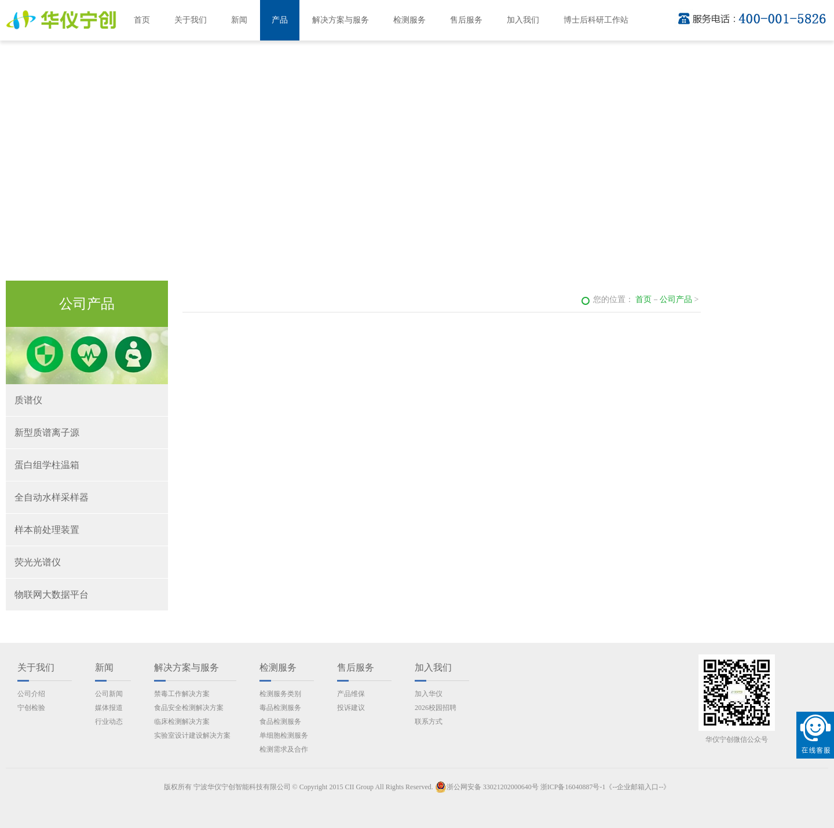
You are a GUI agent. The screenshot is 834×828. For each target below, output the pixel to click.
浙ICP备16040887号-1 (573, 787)
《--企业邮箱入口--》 (637, 787)
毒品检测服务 (280, 708)
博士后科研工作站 (596, 20)
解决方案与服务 (340, 20)
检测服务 (409, 20)
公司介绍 (31, 694)
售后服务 (466, 20)
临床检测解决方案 (182, 721)
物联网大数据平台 (51, 594)
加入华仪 (428, 694)
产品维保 (351, 694)
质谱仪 (28, 400)
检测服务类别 (280, 694)
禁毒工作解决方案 (182, 694)
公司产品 (676, 299)
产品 (280, 20)
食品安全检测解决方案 (189, 708)
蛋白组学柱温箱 (46, 465)
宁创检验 (31, 708)
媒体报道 (109, 708)
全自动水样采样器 (51, 497)
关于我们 (190, 20)
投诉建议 (351, 708)
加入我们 (523, 20)
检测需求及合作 (283, 749)
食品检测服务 (280, 721)
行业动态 (109, 721)
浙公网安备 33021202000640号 (487, 787)
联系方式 (428, 721)
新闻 (239, 20)
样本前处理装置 (46, 530)
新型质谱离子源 (46, 432)
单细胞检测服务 (283, 735)
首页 (142, 20)
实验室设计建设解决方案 (192, 735)
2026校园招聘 (435, 708)
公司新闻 (109, 694)
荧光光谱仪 (37, 562)
